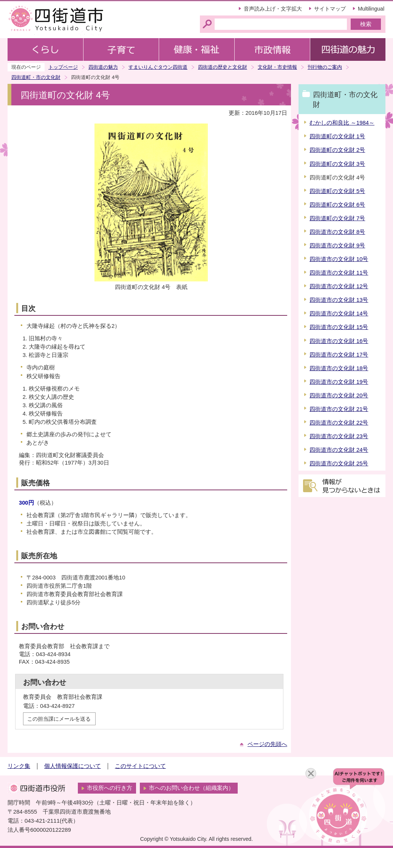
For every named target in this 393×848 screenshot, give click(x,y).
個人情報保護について (72, 766)
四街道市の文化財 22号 (338, 423)
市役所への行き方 (109, 788)
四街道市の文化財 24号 (338, 450)
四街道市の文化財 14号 (338, 313)
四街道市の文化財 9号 (337, 246)
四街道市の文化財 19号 (338, 382)
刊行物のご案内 (325, 67)
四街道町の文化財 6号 (337, 205)
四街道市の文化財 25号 (338, 463)
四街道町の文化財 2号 (337, 150)
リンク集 (19, 766)
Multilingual (371, 9)
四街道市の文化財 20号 (338, 395)
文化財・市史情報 (277, 67)
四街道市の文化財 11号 (338, 273)
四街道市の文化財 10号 (338, 259)
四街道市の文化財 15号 (338, 327)
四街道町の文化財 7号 (337, 218)
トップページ (63, 67)
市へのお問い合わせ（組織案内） (191, 788)
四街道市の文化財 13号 (338, 300)
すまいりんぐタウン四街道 (157, 67)
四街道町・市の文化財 (35, 77)
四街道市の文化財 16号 (338, 341)
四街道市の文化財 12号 (338, 286)
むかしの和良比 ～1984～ (341, 123)
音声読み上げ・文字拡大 (273, 9)
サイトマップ (330, 9)
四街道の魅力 (103, 67)
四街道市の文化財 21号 (338, 409)
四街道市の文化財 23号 (338, 436)
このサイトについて (140, 766)
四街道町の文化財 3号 (337, 164)
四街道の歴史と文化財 (222, 67)
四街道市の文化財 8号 (337, 232)
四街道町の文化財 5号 (337, 191)
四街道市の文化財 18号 (338, 368)
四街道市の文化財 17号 (338, 355)
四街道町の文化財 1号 (337, 136)
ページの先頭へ (267, 744)
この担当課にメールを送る (59, 719)
